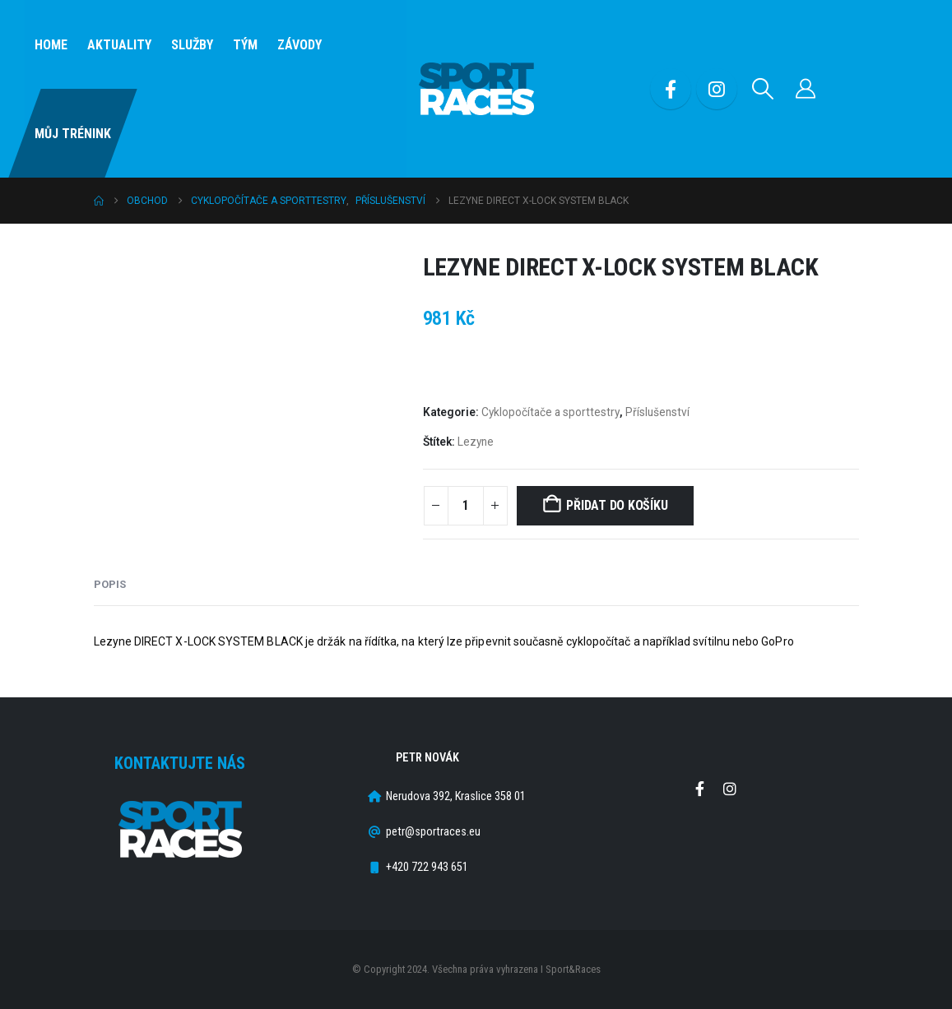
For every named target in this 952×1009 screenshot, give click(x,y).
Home (51, 45)
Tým (245, 45)
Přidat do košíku (616, 505)
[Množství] (466, 505)
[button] (762, 89)
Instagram (729, 788)
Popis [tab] (110, 584)
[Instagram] (716, 88)
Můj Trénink (73, 133)
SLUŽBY (192, 45)
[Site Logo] (476, 89)
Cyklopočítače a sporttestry (550, 412)
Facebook (699, 788)
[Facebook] (670, 88)
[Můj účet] (805, 89)
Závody (299, 45)
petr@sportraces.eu (433, 832)
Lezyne (475, 441)
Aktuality (119, 45)
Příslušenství (657, 412)
